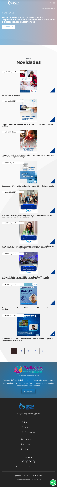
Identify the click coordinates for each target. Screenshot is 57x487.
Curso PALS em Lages (11, 95)
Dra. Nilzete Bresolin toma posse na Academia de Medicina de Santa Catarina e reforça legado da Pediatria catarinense (28, 247)
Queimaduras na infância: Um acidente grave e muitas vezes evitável (27, 125)
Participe (25, 449)
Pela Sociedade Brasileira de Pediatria (28, 375)
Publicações (26, 444)
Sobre (24, 422)
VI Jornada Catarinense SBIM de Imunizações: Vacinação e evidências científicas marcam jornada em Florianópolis (26, 278)
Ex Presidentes (28, 432)
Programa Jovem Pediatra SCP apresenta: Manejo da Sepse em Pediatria (28, 309)
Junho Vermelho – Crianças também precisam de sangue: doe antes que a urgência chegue (28, 156)
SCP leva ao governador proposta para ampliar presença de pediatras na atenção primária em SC (27, 216)
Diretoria (26, 427)
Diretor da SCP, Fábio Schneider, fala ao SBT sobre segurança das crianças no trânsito (27, 339)
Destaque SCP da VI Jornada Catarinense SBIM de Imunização (28, 186)
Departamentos (28, 439)
